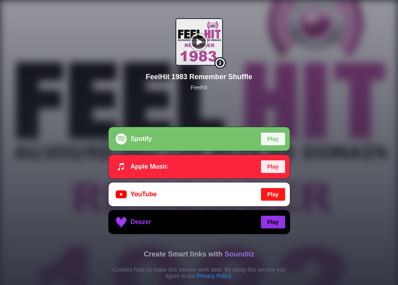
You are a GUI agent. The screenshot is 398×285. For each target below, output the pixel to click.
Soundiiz (239, 254)
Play (273, 139)
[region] (199, 142)
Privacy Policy (214, 276)
